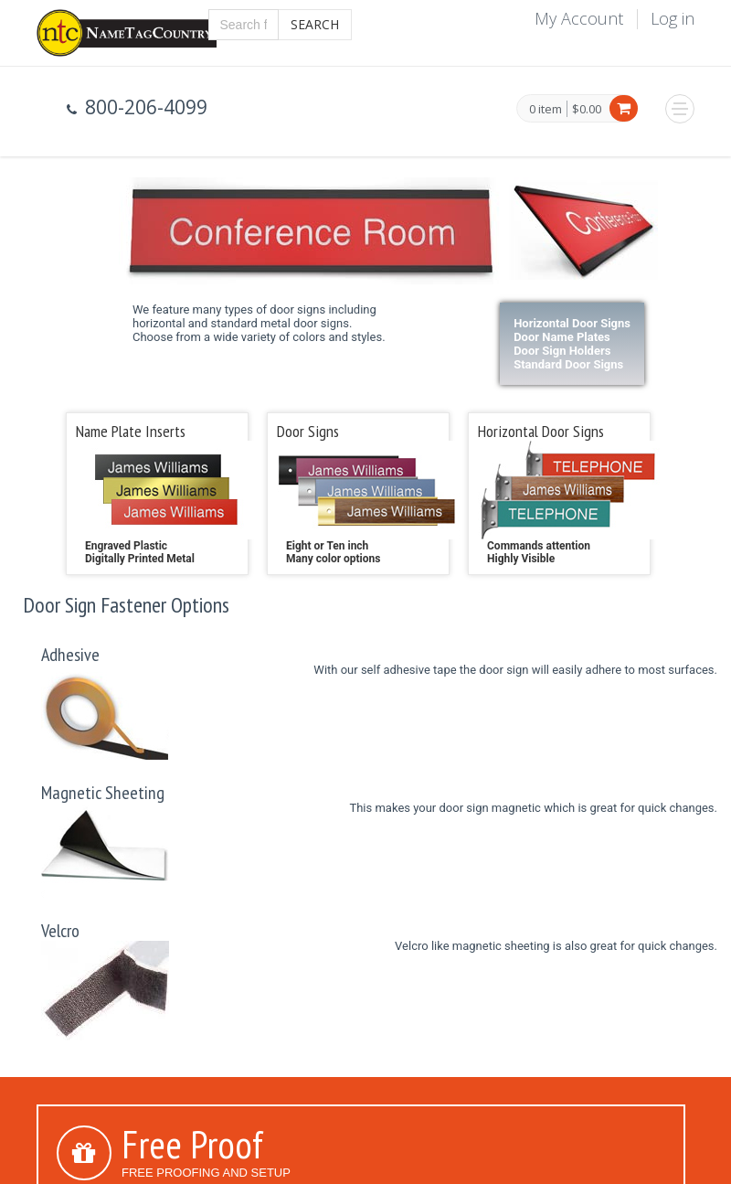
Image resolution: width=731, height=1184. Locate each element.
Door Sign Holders (562, 350)
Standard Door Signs (568, 364)
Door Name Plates (562, 337)
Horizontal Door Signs (572, 323)
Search (315, 24)
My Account (579, 18)
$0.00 (586, 109)
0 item (545, 109)
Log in (672, 18)
